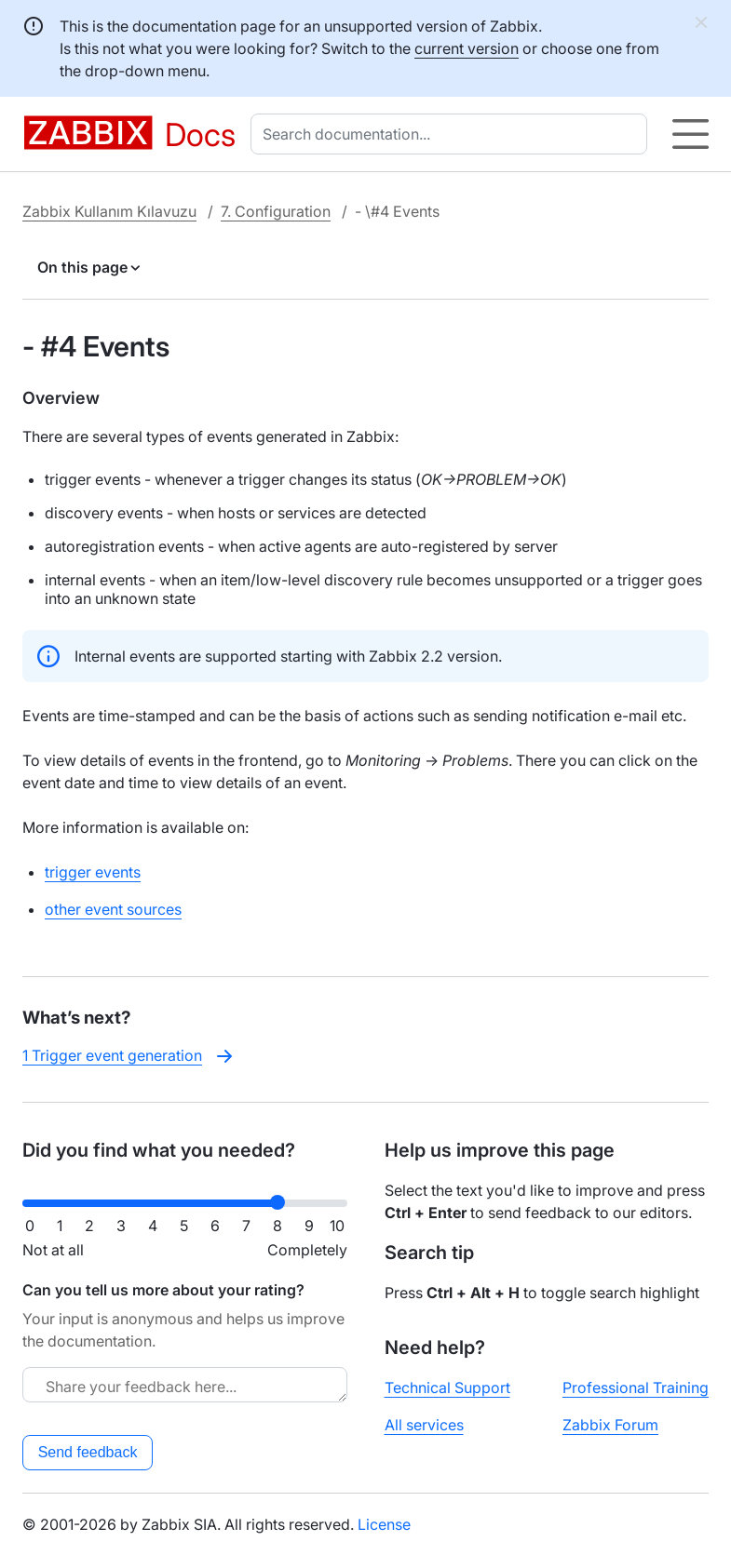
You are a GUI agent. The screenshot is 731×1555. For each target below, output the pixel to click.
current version (466, 48)
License (384, 1524)
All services (424, 1424)
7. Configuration (276, 211)
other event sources (113, 909)
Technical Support (447, 1387)
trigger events (93, 872)
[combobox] (452, 134)
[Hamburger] (690, 134)
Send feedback (88, 1452)
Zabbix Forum (610, 1424)
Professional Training (635, 1387)
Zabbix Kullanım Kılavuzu (109, 211)
